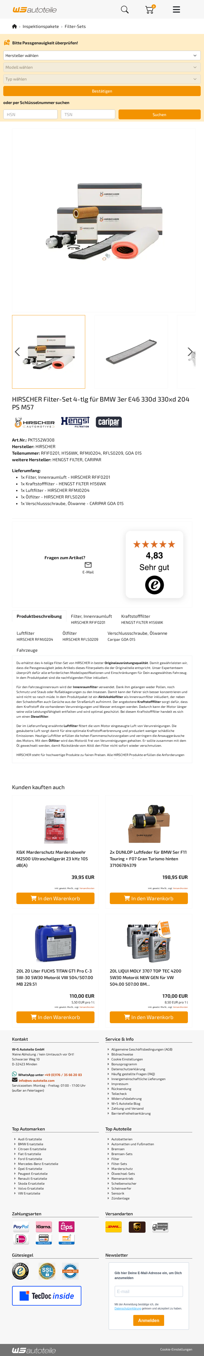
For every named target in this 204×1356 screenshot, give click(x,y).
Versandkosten (86, 888)
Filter (115, 1159)
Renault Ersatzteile (32, 1178)
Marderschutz (122, 1168)
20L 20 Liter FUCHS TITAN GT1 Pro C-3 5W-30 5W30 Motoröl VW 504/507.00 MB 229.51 (54, 977)
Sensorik (117, 1193)
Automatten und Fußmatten (132, 1144)
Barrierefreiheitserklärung (131, 1113)
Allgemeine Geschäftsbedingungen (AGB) (141, 1049)
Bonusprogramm (124, 1064)
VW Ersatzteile (29, 1193)
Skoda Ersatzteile (31, 1183)
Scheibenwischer (124, 1183)
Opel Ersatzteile (30, 1168)
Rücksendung (121, 1088)
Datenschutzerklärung (128, 1069)
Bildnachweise (122, 1054)
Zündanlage (120, 1198)
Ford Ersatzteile (30, 1159)
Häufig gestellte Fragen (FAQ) (133, 1074)
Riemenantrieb (122, 1178)
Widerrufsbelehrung (126, 1098)
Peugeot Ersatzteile (33, 1173)
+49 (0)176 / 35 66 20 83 (63, 1075)
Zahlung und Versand (127, 1108)
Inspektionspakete (41, 26)
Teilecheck (119, 1093)
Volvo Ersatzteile (31, 1188)
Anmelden (148, 1320)
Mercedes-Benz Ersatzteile (38, 1163)
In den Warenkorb (55, 898)
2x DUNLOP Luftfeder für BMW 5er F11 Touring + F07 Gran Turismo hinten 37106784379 (148, 858)
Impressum (119, 1084)
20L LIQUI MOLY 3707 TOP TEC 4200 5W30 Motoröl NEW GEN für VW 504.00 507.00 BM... (145, 977)
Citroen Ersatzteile (32, 1149)
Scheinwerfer (121, 1188)
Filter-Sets (75, 26)
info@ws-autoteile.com (37, 1080)
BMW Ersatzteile (30, 1144)
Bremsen (118, 1149)
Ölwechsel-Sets (123, 1173)
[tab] (39, 616)
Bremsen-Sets (121, 1154)
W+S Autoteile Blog (125, 1103)
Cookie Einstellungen (127, 1059)
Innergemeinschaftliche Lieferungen (138, 1079)
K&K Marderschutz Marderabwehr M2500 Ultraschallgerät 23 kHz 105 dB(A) (52, 858)
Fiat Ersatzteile (29, 1154)
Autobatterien (121, 1139)
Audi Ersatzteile (30, 1139)
